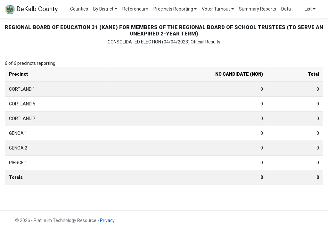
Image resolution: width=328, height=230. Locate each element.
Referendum (135, 9)
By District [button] (103, 9)
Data (286, 9)
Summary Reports (257, 9)
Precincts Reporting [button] (173, 9)
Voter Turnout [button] (216, 9)
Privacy (107, 220)
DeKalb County (31, 9)
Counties (79, 9)
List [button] (308, 9)
